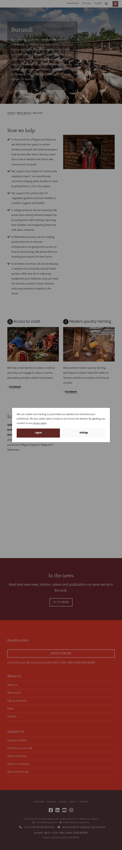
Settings (83, 433)
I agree (38, 433)
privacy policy (39, 423)
